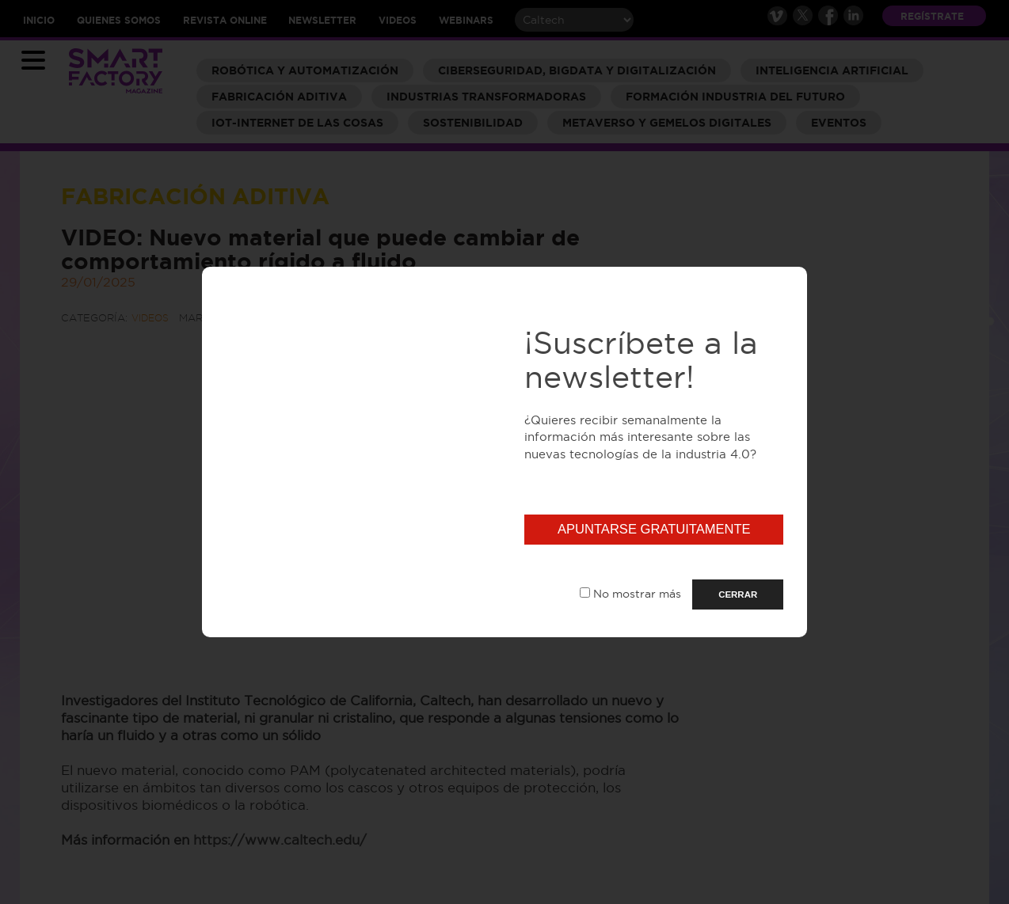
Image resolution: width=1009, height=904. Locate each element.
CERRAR (737, 594)
